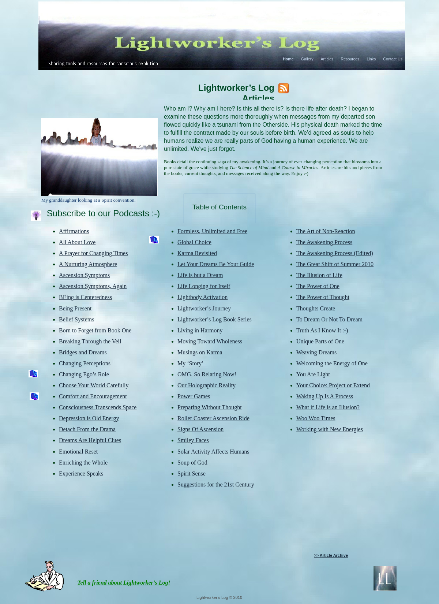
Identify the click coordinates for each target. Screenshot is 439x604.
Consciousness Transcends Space (97, 407)
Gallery (307, 59)
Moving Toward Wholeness (209, 341)
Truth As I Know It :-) (322, 330)
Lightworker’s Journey (204, 308)
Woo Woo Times (315, 418)
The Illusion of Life (319, 275)
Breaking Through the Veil (90, 341)
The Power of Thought (322, 297)
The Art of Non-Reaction (325, 231)
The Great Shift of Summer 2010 (335, 264)
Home (288, 59)
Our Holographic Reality (206, 385)
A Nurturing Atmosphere (88, 264)
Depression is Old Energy (89, 418)
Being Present (75, 308)
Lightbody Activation (202, 297)
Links (371, 59)
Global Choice (194, 242)
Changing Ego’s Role (84, 374)
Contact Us (392, 59)
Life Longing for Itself (203, 286)
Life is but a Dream (200, 275)
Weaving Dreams (316, 352)
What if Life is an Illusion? (328, 407)
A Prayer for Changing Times (93, 253)
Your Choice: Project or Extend (333, 385)
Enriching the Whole (83, 462)
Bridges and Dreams (83, 352)
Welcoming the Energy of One (332, 363)
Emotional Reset (78, 451)
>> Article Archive (331, 555)
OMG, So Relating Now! (206, 374)
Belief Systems (76, 319)
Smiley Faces (193, 440)
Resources (350, 59)
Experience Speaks (81, 473)
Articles (327, 59)
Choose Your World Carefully (93, 385)
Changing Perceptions (84, 363)
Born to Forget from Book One (95, 330)
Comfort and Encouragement (93, 396)
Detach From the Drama (87, 429)
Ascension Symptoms (84, 275)
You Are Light (313, 374)
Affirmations (74, 231)
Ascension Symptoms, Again (93, 286)
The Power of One (317, 286)
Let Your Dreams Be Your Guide (215, 264)
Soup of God (192, 462)
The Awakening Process (324, 242)
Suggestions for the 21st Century (215, 484)
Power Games (193, 396)
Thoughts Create (315, 308)
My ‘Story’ (190, 363)
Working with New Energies (329, 429)
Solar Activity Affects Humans (213, 451)
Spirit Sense (191, 473)
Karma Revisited (197, 253)
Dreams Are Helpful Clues (90, 440)
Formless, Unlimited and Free (212, 231)
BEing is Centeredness (85, 297)
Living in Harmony (200, 330)
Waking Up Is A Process (324, 396)
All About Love (77, 242)
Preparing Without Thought (209, 407)
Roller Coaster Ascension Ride (213, 418)
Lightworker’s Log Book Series (214, 319)
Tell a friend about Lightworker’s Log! (123, 582)
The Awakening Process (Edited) (334, 253)
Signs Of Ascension (200, 429)
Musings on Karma (199, 352)
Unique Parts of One (320, 341)
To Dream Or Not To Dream (329, 319)
